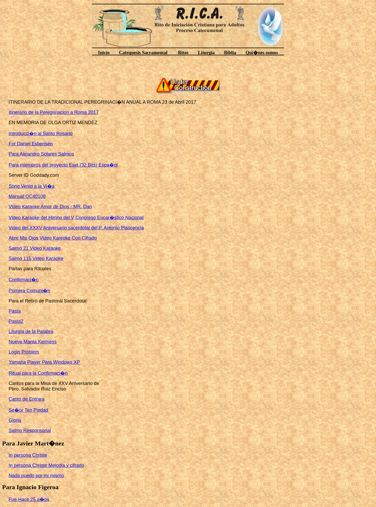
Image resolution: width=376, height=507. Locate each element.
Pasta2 (16, 321)
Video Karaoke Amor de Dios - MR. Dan (50, 206)
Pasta (15, 311)
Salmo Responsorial (30, 430)
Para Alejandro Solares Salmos (41, 154)
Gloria (15, 420)
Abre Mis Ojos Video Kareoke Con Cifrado (53, 238)
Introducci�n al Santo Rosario (41, 133)
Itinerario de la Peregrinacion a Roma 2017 (54, 112)
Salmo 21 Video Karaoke (35, 248)
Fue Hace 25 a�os (29, 499)
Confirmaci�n (24, 279)
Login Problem (24, 352)
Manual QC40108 (27, 196)
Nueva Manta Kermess (33, 341)
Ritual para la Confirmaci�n (38, 373)
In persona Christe (28, 455)
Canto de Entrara (27, 399)
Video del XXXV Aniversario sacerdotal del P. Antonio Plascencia (76, 227)
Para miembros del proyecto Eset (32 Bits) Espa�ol (63, 165)
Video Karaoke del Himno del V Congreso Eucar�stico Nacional (76, 217)
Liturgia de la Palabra (31, 331)
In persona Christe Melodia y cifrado (46, 465)
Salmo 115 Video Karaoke (36, 258)
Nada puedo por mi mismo (36, 475)
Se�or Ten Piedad (28, 410)
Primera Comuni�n (29, 290)
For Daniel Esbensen (31, 143)
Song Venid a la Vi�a (32, 186)
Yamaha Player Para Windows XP (44, 362)
